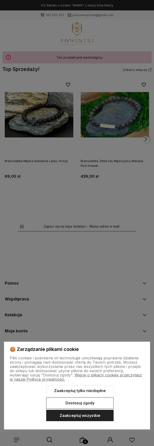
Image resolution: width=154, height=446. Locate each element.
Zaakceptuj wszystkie (80, 415)
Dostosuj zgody (79, 403)
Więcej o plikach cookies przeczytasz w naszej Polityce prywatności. (76, 377)
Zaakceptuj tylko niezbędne (80, 390)
